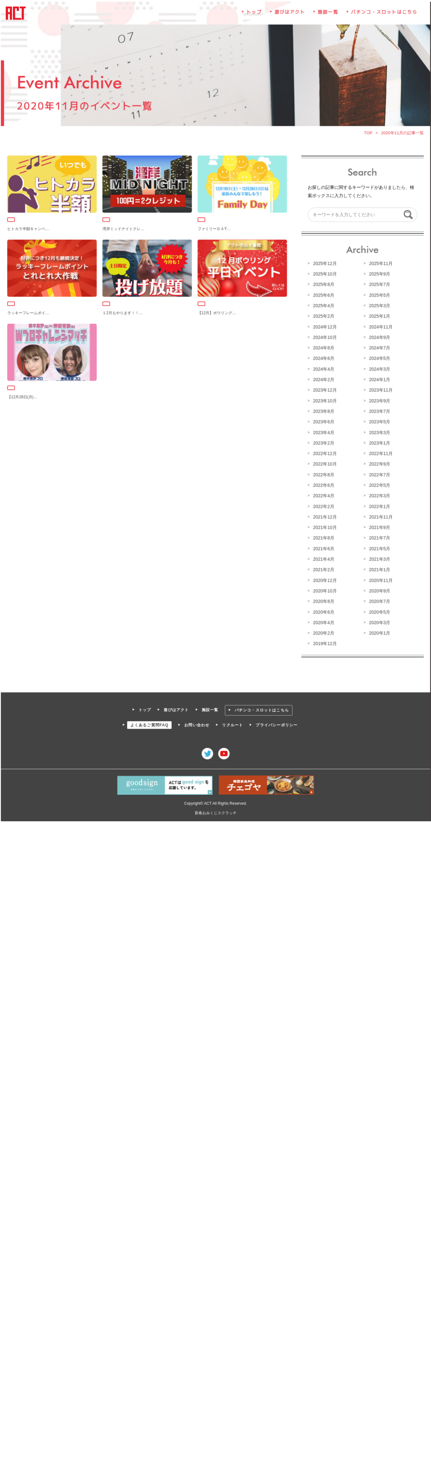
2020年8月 (323, 600)
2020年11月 (379, 579)
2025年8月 (323, 285)
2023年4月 (323, 432)
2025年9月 (378, 274)
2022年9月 (378, 463)
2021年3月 (378, 558)
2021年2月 (323, 568)
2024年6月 (323, 358)
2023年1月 (378, 442)
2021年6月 (323, 547)
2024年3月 (378, 369)
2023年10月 (324, 400)
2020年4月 (323, 621)
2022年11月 (379, 453)
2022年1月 (378, 505)
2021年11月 (379, 516)
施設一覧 (327, 14)
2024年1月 (378, 379)
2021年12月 (324, 516)
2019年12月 (324, 641)
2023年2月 (323, 442)
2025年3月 (378, 306)
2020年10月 (324, 589)
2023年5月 (378, 421)
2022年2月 (323, 505)
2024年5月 (378, 358)
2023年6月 (323, 421)
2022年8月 (323, 474)
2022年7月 (378, 474)
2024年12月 (324, 327)
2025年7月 (378, 285)
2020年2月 (323, 631)
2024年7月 (378, 348)
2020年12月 (324, 579)
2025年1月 (378, 317)
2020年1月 (378, 631)
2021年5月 (378, 547)
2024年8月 (323, 348)
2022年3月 (378, 495)
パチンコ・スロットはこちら (383, 14)
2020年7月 (378, 600)
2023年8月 (323, 411)
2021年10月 (324, 526)
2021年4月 (323, 558)
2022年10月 (324, 463)
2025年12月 (324, 264)
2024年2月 (323, 379)
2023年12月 (324, 390)
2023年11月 (379, 390)
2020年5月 (378, 610)
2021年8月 (323, 537)
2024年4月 (323, 369)
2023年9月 (378, 400)
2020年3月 (378, 621)
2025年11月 (379, 264)
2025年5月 (378, 295)
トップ (254, 14)
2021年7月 (378, 537)
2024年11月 (379, 327)
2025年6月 (323, 295)
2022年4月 (323, 495)
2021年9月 (378, 526)
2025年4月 (323, 306)
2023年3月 (378, 432)
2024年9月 (378, 338)
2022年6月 (323, 484)
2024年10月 (324, 338)
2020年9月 (378, 589)
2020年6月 (323, 610)
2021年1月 (378, 568)
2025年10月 (324, 274)
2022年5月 (378, 484)
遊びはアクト (289, 14)
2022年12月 (324, 453)
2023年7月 (378, 411)
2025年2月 (323, 317)
